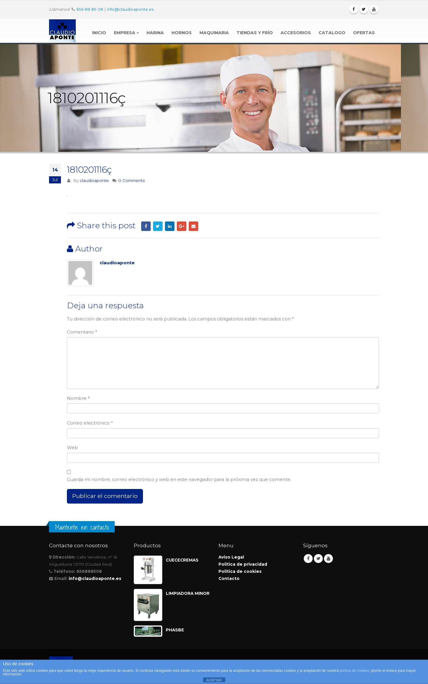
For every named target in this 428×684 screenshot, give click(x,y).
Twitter (158, 226)
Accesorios (296, 32)
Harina (155, 32)
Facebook (146, 226)
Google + (181, 226)
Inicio (99, 32)
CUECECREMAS (182, 560)
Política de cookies (240, 571)
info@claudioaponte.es (130, 9)
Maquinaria (214, 32)
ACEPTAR (213, 680)
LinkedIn (169, 226)
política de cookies (354, 671)
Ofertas (364, 32)
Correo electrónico (90, 423)
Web (72, 447)
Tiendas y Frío (255, 32)
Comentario (82, 332)
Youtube (328, 558)
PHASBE (175, 630)
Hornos (181, 32)
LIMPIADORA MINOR (188, 593)
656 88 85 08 (89, 9)
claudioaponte (94, 180)
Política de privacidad (242, 564)
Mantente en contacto (82, 527)
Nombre (78, 398)
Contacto (229, 578)
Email (193, 226)
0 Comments (131, 180)
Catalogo (332, 32)
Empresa (124, 32)
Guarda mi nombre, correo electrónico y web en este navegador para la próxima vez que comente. (179, 479)
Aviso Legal (231, 557)
